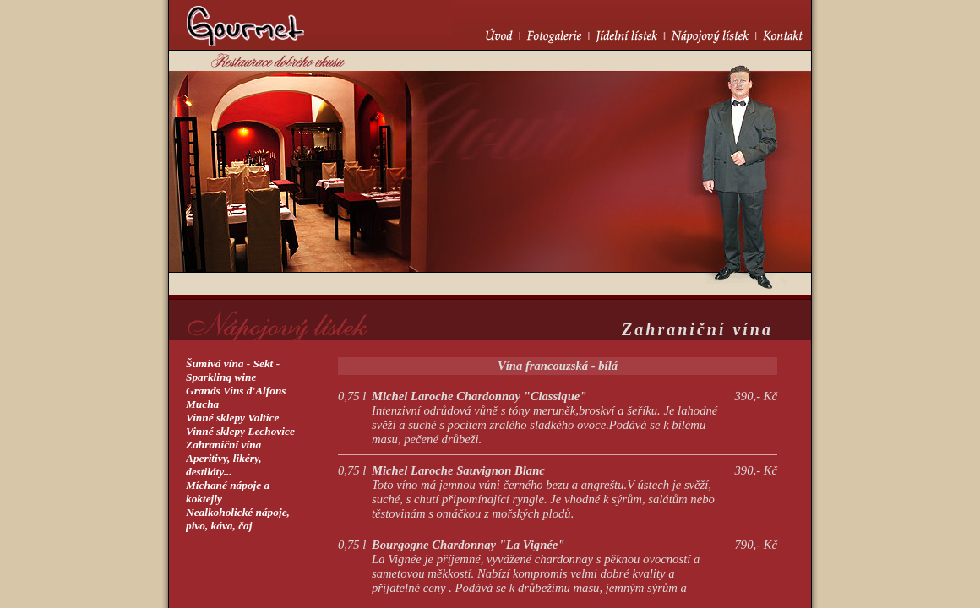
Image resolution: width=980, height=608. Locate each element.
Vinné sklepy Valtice (232, 417)
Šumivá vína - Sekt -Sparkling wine (233, 370)
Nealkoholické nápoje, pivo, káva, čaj (238, 519)
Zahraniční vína (223, 444)
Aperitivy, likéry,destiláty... (224, 465)
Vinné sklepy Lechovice (240, 431)
